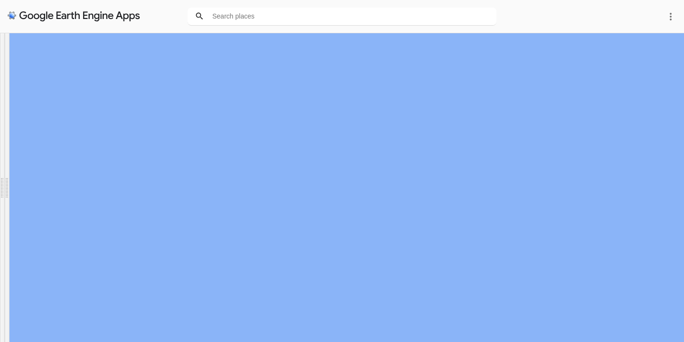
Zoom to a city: (27, 95)
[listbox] (19, 115)
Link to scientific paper (34, 76)
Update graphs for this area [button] (43, 153)
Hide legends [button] (25, 196)
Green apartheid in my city (44, 50)
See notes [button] (21, 220)
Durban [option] (16, 115)
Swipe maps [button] (24, 174)
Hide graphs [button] (74, 196)
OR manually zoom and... (42, 134)
